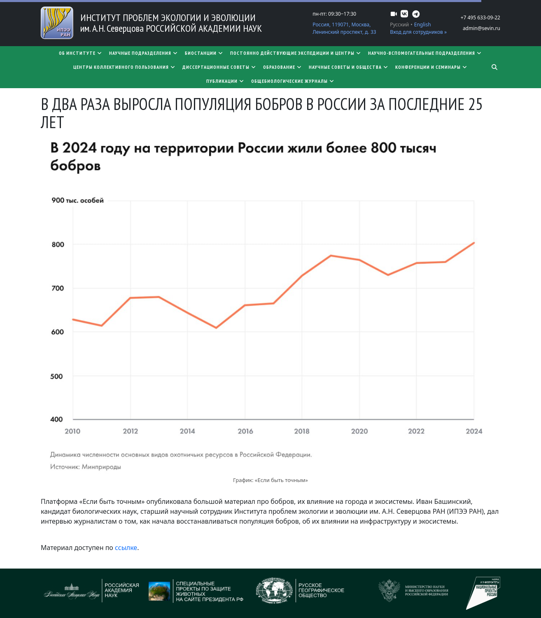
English (422, 24)
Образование (282, 67)
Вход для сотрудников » (418, 31)
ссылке (126, 547)
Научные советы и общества (349, 67)
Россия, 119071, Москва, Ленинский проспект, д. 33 (344, 28)
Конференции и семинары (431, 67)
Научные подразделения (143, 53)
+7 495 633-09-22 (480, 17)
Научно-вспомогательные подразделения (425, 53)
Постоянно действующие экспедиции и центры (295, 53)
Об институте (81, 53)
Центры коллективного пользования (124, 67)
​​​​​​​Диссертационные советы (219, 67)
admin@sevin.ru (481, 28)
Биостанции (204, 53)
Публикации (225, 81)
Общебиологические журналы (293, 81)
